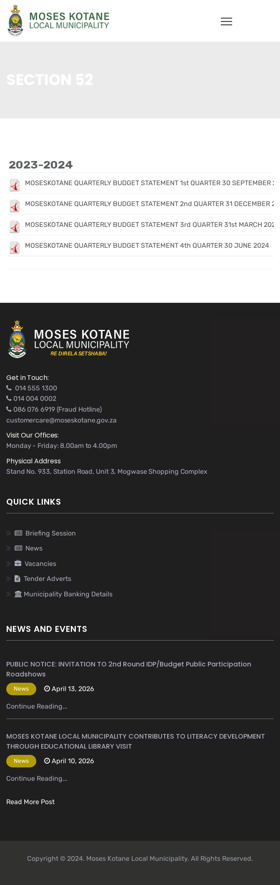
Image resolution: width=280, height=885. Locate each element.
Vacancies (35, 564)
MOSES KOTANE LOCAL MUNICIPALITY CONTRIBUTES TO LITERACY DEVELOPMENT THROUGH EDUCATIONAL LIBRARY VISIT (135, 741)
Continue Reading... (37, 706)
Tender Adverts (43, 579)
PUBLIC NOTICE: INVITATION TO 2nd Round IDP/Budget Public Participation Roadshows (128, 669)
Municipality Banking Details (63, 594)
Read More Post (30, 802)
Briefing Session (45, 533)
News (28, 548)
